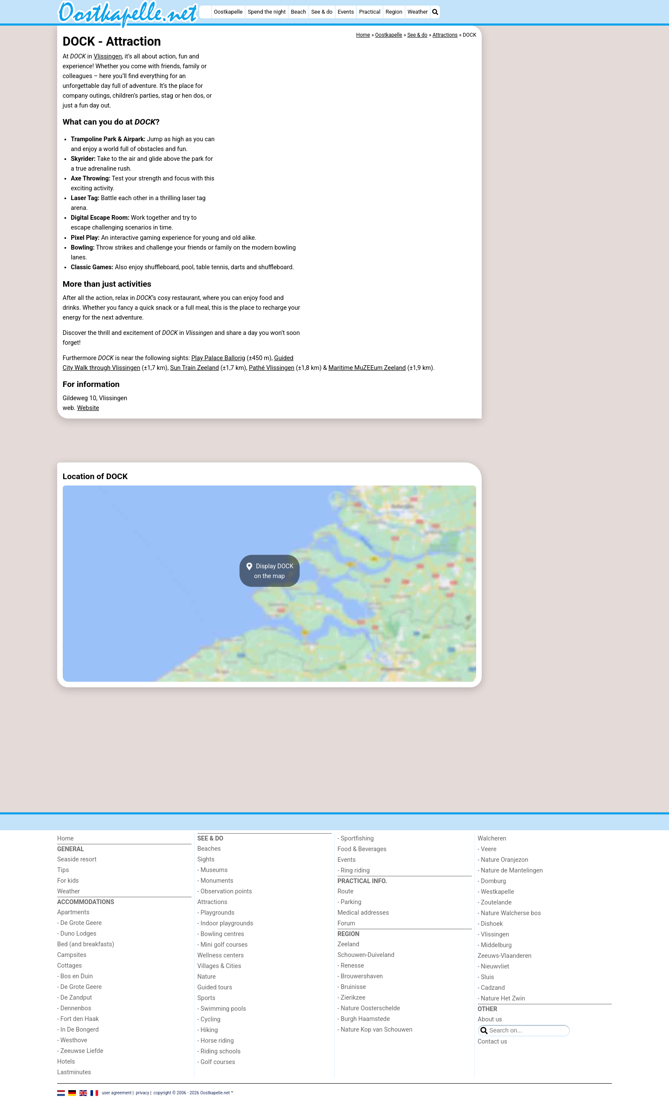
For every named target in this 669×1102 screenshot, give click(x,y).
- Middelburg (495, 945)
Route (345, 891)
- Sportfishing (355, 838)
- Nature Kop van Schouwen (375, 1029)
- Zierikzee (351, 997)
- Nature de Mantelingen (510, 870)
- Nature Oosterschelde (368, 1008)
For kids (68, 880)
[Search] (435, 12)
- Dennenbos (74, 1008)
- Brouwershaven (360, 976)
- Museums (213, 870)
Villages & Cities (219, 966)
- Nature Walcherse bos (509, 913)
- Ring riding (353, 870)
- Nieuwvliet (493, 966)
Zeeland (348, 944)
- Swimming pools (222, 1008)
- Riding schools (219, 1051)
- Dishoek (490, 924)
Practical (370, 12)
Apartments (73, 912)
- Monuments (216, 880)
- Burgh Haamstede (363, 1019)
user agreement (117, 1092)
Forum (346, 923)
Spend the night (267, 12)
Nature (207, 976)
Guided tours (215, 987)
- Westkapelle (496, 892)
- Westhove (72, 1040)
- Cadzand (491, 988)
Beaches (209, 848)
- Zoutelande (495, 902)
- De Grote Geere (79, 923)
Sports (206, 998)
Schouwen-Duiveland (365, 955)
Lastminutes (74, 1072)
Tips (63, 870)
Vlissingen (108, 56)
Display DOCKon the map (269, 570)
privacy (142, 1092)
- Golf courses (217, 1062)
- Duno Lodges (76, 933)
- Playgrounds (216, 912)
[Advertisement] (548, 222)
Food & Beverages (362, 849)
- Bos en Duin (75, 976)
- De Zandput (74, 997)
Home (65, 838)
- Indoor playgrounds (225, 923)
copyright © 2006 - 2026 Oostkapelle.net (192, 1092)
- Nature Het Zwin (501, 998)
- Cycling (209, 1019)
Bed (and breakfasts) (85, 944)
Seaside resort (76, 859)
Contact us (492, 1041)
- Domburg (492, 881)
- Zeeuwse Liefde (80, 1051)
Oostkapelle (228, 12)
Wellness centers (221, 955)
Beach (298, 12)
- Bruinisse (351, 987)
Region (394, 12)
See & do (321, 12)
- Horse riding (216, 1040)
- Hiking (208, 1030)
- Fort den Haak (78, 1019)
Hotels (66, 1061)
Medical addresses (363, 912)
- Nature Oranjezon (503, 860)
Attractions (212, 902)
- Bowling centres (221, 934)
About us (490, 1019)
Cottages (69, 965)
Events (346, 12)
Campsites (72, 955)
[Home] (205, 12)
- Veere (487, 849)
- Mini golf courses (223, 944)
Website (88, 408)
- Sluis (486, 977)
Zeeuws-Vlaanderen (505, 956)
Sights (206, 859)
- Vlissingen (493, 934)
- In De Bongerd (78, 1029)
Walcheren (492, 838)
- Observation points (225, 891)
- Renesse (350, 965)
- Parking (349, 902)
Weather (417, 12)
